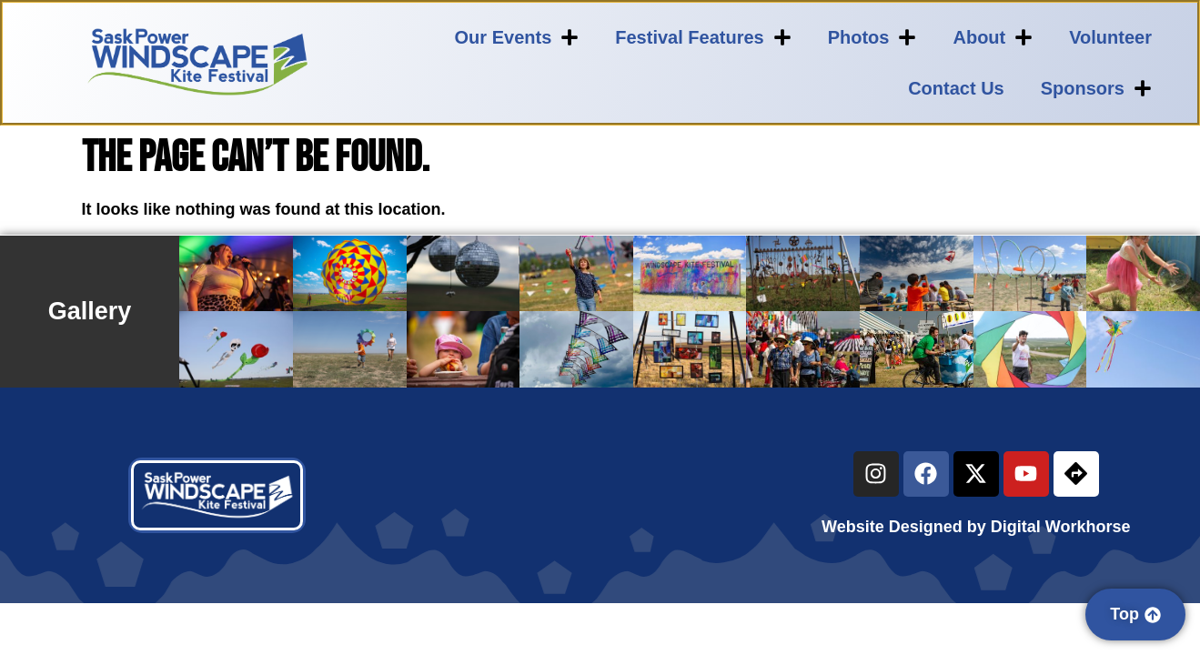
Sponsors (1096, 88)
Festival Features (703, 37)
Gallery (90, 311)
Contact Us (956, 88)
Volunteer (1110, 37)
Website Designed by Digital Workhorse (976, 527)
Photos (872, 37)
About (993, 37)
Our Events (517, 37)
